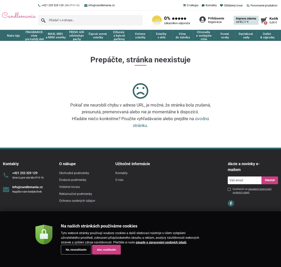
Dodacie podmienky (72, 180)
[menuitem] (189, 5)
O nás (119, 180)
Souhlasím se (252, 191)
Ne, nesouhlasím (76, 249)
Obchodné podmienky (74, 173)
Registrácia (215, 22)
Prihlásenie (216, 18)
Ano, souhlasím (106, 249)
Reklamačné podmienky (75, 194)
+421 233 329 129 (59, 5)
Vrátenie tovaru (69, 187)
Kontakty (121, 173)
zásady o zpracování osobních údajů (161, 242)
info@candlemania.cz (99, 5)
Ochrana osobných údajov (77, 201)
